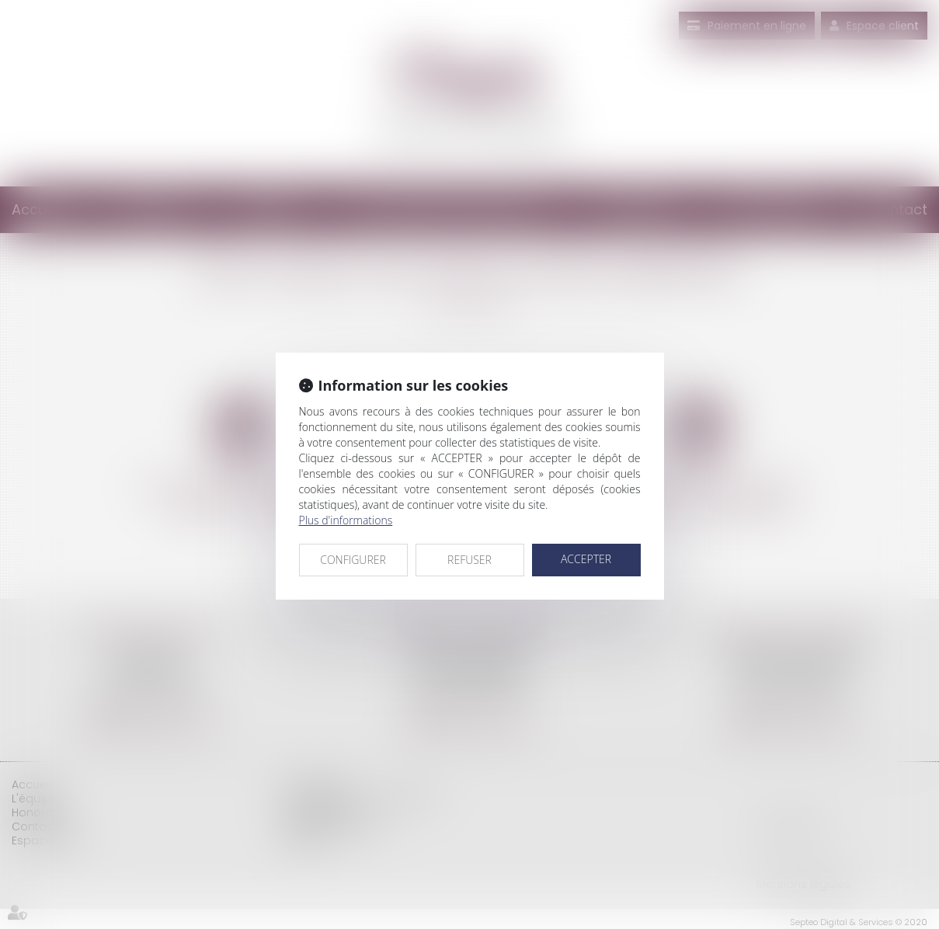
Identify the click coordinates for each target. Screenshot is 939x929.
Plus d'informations (346, 520)
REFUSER (469, 559)
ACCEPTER (586, 558)
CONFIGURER (353, 559)
